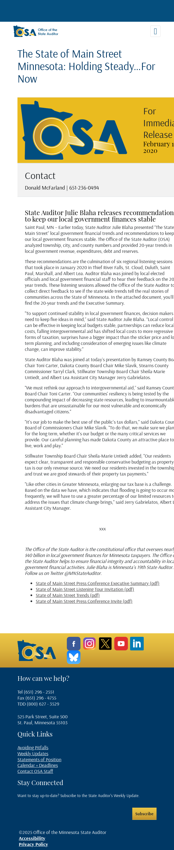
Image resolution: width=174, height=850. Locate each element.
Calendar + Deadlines (37, 765)
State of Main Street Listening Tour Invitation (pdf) (85, 589)
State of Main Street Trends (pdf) (68, 595)
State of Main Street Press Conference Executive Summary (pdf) (98, 583)
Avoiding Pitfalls (32, 747)
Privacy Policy (33, 844)
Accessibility (32, 838)
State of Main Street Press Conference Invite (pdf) (84, 601)
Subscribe (144, 813)
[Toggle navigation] (155, 31)
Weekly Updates (32, 753)
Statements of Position (39, 759)
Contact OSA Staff (35, 771)
